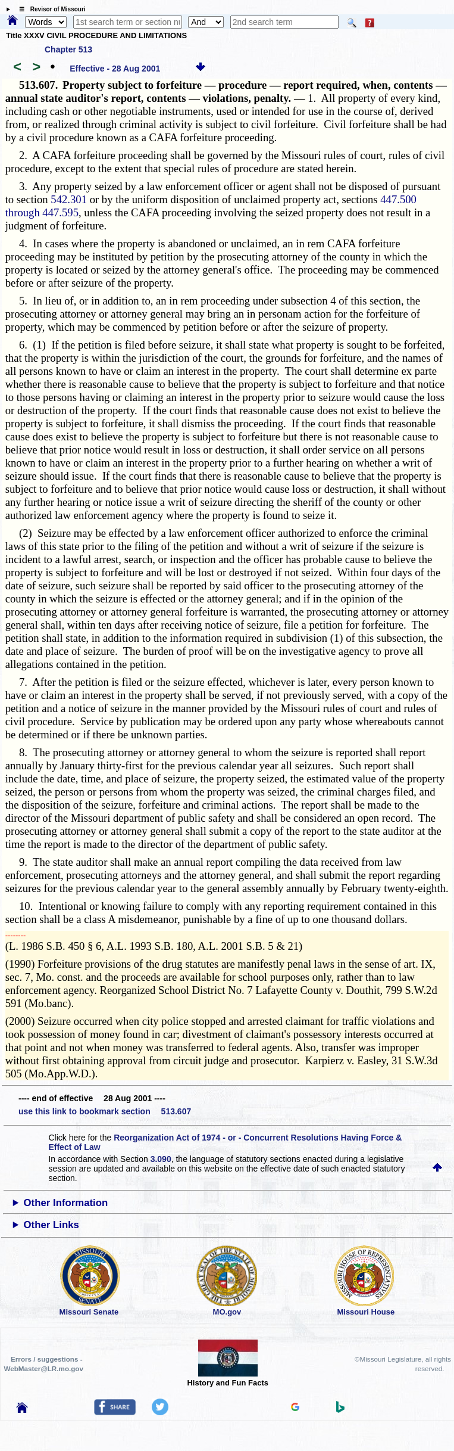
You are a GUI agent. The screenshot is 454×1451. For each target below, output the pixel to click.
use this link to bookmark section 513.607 (104, 1111)
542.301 (69, 199)
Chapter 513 (68, 49)
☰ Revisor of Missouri (49, 9)
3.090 (161, 1159)
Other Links (51, 1225)
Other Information (66, 1202)
